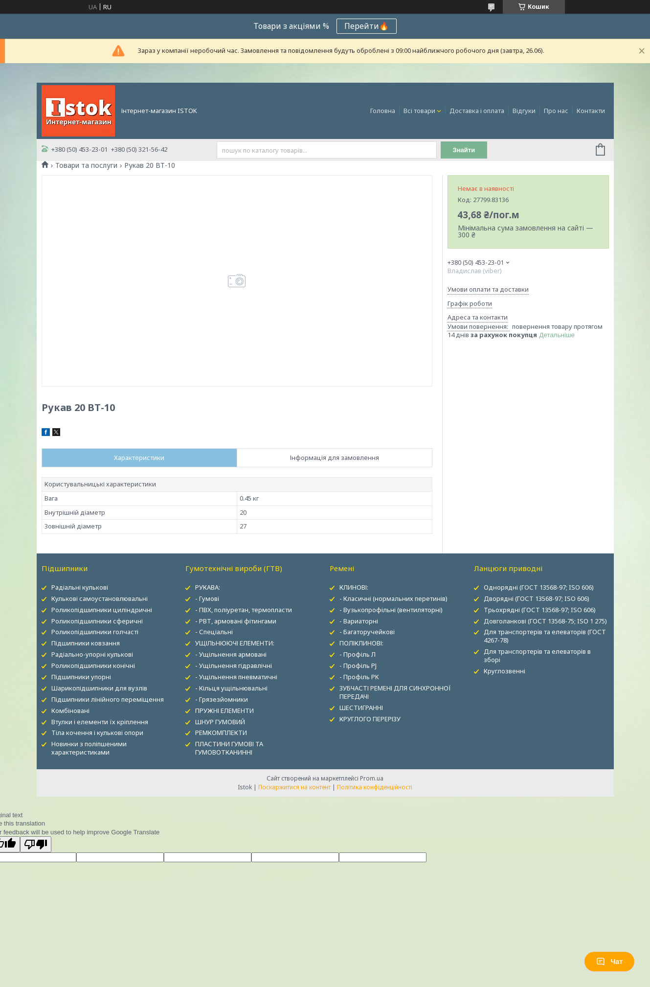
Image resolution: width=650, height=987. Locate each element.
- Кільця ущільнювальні (231, 688)
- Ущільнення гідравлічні (233, 665)
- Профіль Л (357, 654)
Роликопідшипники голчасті (94, 631)
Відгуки (524, 110)
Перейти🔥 (366, 26)
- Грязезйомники (221, 699)
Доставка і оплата (476, 110)
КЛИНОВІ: (353, 587)
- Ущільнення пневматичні (236, 676)
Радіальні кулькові (79, 587)
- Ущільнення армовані (231, 654)
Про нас (556, 110)
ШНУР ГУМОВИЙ (220, 721)
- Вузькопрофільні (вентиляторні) (391, 609)
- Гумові (207, 598)
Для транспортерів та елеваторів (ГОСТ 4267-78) (545, 635)
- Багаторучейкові (367, 631)
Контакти (591, 110)
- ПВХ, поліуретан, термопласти (243, 609)
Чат (609, 961)
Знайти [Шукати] (463, 150)
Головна (382, 110)
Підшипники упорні (81, 676)
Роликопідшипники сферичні (97, 621)
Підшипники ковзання (85, 643)
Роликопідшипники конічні (93, 665)
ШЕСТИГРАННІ (361, 707)
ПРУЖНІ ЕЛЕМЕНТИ (224, 710)
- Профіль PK (359, 676)
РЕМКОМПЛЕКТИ (221, 732)
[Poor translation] (35, 844)
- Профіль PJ (358, 665)
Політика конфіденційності (374, 787)
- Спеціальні (214, 631)
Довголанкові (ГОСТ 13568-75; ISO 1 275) (545, 621)
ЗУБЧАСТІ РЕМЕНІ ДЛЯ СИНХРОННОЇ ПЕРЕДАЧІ (395, 692)
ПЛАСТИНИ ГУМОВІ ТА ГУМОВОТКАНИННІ (229, 748)
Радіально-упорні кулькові (92, 654)
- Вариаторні (358, 621)
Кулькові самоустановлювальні (99, 598)
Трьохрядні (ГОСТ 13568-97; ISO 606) (540, 609)
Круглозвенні (504, 670)
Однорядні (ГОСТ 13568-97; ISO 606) (539, 587)
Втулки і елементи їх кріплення (99, 721)
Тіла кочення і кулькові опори (97, 732)
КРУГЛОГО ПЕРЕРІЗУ (370, 718)
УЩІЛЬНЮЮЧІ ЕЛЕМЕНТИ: (234, 643)
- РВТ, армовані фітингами (235, 621)
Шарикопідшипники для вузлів (99, 688)
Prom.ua (371, 778)
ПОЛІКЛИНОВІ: (361, 643)
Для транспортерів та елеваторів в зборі (537, 655)
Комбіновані (70, 710)
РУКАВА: (207, 587)
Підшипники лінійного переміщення (107, 699)
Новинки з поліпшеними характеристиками (89, 748)
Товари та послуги (86, 165)
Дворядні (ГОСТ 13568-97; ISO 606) (536, 598)
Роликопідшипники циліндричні (101, 609)
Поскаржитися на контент (294, 787)
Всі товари (419, 110)
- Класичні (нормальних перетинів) (393, 598)
